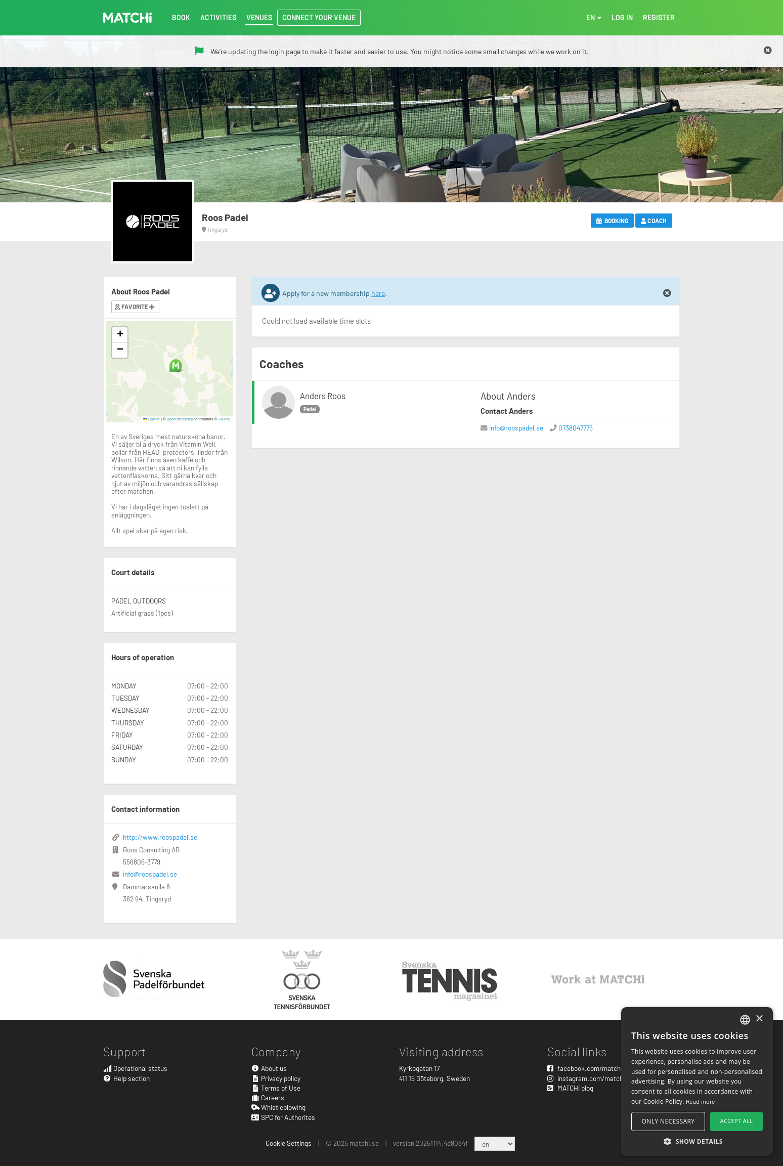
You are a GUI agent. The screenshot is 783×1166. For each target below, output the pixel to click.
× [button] (759, 1019)
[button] (175, 365)
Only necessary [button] (668, 1121)
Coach (654, 220)
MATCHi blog (570, 1088)
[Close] (768, 51)
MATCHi (127, 17)
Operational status (135, 1068)
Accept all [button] (736, 1121)
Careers (268, 1097)
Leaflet (151, 418)
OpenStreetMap (180, 418)
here (378, 293)
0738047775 (575, 427)
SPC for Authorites (283, 1117)
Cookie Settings (289, 1143)
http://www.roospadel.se (160, 837)
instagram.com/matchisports (595, 1078)
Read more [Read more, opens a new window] (700, 1101)
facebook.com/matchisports (594, 1068)
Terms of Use (276, 1088)
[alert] (697, 1081)
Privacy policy (276, 1078)
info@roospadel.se (516, 427)
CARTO (225, 418)
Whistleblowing (278, 1107)
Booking (612, 220)
